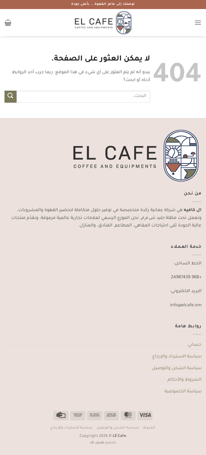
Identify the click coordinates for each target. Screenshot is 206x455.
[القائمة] (197, 22)
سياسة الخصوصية (183, 391)
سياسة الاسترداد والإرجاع (176, 356)
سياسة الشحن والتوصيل (176, 368)
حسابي (194, 345)
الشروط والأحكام (184, 380)
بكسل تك (97, 442)
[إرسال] (11, 96)
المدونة (149, 428)
